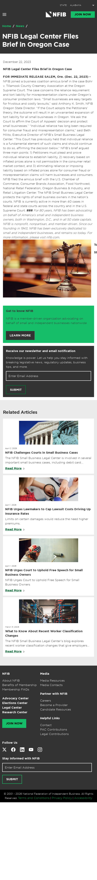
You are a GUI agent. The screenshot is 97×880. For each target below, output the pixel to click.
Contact (46, 725)
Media (44, 674)
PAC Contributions (53, 729)
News (20, 26)
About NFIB (11, 680)
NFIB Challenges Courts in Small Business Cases (41, 453)
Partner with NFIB (53, 694)
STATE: (63, 5)
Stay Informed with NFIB (21, 758)
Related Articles (20, 412)
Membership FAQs (15, 689)
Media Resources (52, 680)
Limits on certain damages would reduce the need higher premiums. (46, 521)
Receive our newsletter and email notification (40, 351)
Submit (16, 390)
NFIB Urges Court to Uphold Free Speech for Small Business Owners (44, 572)
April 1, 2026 (10, 505)
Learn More (20, 335)
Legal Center (12, 708)
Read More (13, 468)
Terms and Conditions (34, 798)
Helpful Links (50, 718)
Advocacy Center (15, 698)
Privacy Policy (62, 798)
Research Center (14, 712)
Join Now (82, 14)
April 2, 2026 (11, 448)
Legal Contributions (54, 734)
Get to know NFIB (19, 311)
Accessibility (83, 798)
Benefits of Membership (19, 685)
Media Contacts (51, 685)
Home (7, 26)
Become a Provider (54, 705)
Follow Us (9, 743)
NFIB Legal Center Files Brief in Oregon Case (40, 40)
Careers (45, 700)
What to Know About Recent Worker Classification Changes (44, 633)
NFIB (6, 674)
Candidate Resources (55, 709)
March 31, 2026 (12, 627)
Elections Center (15, 703)
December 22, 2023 (17, 62)
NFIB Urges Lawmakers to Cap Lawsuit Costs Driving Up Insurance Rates (48, 511)
